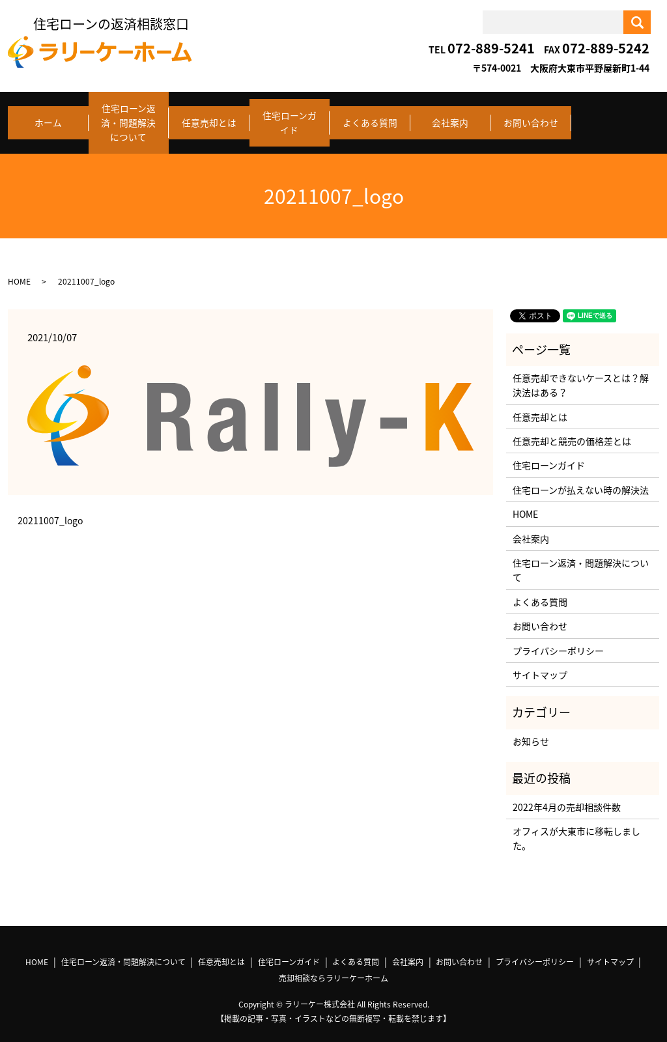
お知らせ (531, 730)
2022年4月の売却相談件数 (567, 795)
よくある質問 (370, 117)
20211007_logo (50, 509)
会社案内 (450, 117)
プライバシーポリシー (558, 638)
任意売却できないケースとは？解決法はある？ (581, 373)
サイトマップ (540, 663)
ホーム (48, 117)
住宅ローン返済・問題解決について (128, 117)
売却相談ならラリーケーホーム (333, 967)
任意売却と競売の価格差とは (572, 429)
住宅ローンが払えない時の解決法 (581, 478)
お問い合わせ (530, 117)
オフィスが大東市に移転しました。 (576, 827)
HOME (19, 270)
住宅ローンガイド (289, 117)
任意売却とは (209, 117)
